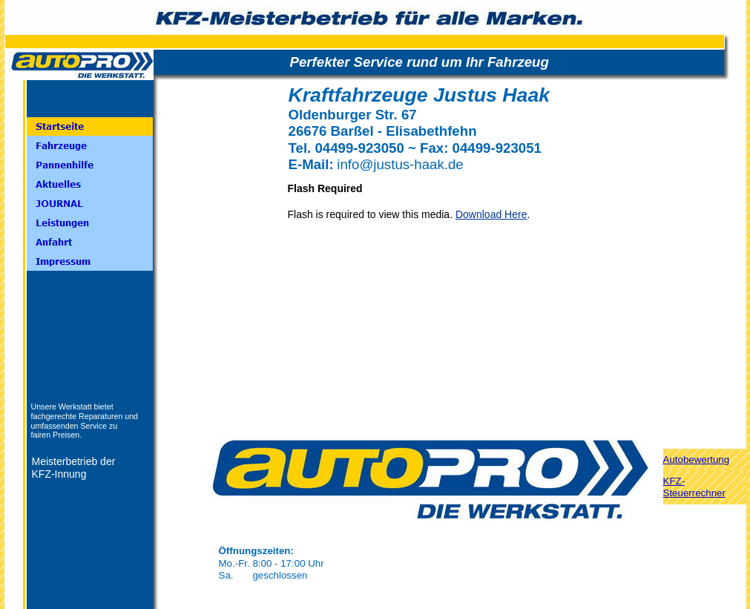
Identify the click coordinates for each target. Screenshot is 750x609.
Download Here (491, 214)
